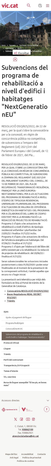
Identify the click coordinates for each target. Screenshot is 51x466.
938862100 (27, 429)
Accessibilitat (27, 454)
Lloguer (7, 349)
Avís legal (14, 458)
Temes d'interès (11, 371)
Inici (3, 45)
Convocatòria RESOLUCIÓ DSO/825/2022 (28, 291)
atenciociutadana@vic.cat (25, 436)
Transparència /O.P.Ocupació (17, 365)
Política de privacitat (31, 458)
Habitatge (9, 48)
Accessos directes (25, 400)
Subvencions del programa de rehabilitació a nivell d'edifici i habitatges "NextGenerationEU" (25, 335)
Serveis (12, 45)
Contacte (41, 454)
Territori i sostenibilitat (28, 45)
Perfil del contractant (13, 360)
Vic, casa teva (10, 377)
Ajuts (19, 48)
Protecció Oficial (11, 343)
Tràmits (11, 301)
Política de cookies (25, 461)
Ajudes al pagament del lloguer (19, 317)
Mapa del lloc (11, 454)
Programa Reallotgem (15, 323)
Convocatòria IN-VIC (14, 329)
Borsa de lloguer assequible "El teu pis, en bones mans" (25, 383)
